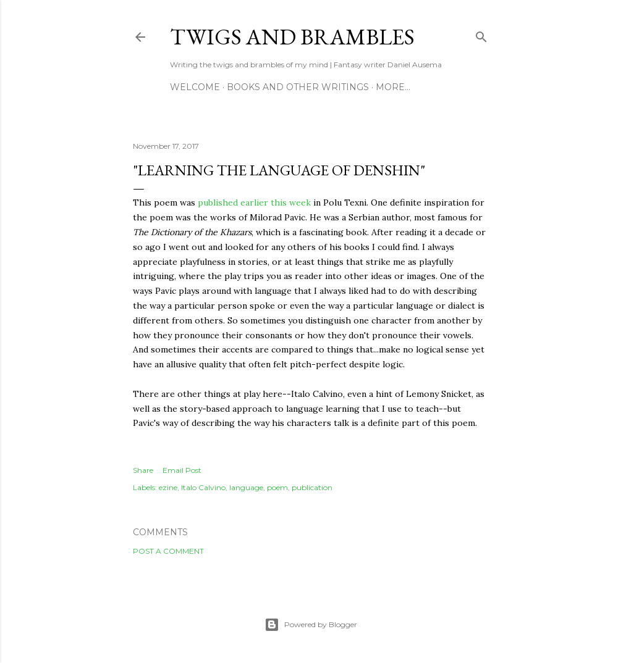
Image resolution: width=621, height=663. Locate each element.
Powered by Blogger (310, 624)
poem (277, 487)
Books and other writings (298, 87)
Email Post (182, 470)
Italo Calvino (203, 487)
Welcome (195, 87)
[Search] (481, 34)
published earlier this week (254, 202)
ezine (168, 487)
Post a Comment (168, 551)
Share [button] (143, 470)
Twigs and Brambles (292, 36)
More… (393, 87)
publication (312, 487)
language (246, 487)
